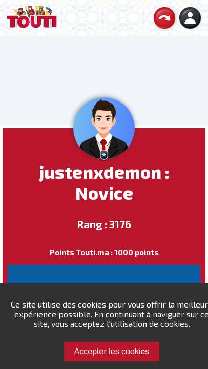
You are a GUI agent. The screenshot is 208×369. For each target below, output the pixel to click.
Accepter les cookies (112, 351)
